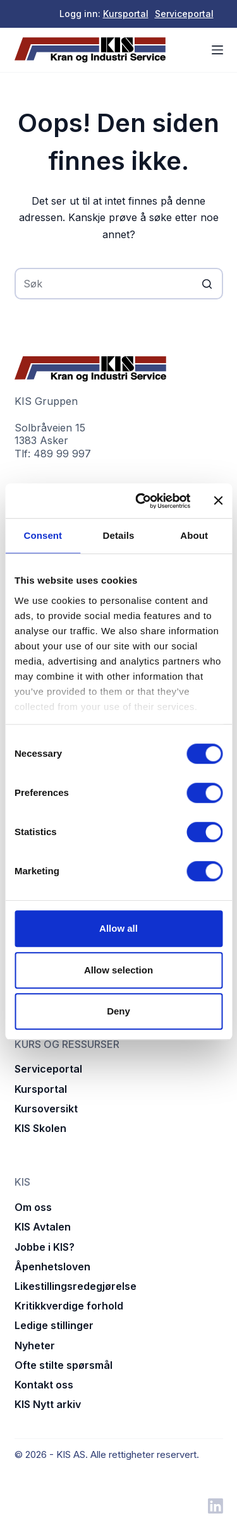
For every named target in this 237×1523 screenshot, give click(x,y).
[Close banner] (218, 501)
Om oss (33, 1207)
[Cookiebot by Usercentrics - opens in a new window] (141, 501)
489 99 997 (62, 453)
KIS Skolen (40, 1128)
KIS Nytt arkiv (48, 1404)
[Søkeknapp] (207, 283)
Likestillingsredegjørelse (76, 1286)
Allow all (118, 928)
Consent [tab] (42, 535)
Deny (118, 1011)
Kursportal (126, 13)
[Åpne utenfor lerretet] (217, 50)
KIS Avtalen (43, 1226)
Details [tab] (119, 535)
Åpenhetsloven (52, 1266)
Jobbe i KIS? (45, 1247)
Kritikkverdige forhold (69, 1305)
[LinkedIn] (215, 1506)
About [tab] (194, 535)
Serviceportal (184, 13)
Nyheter (35, 1345)
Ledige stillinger (54, 1325)
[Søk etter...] (119, 283)
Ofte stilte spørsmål (63, 1365)
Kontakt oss (44, 1384)
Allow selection (118, 970)
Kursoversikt (46, 1108)
